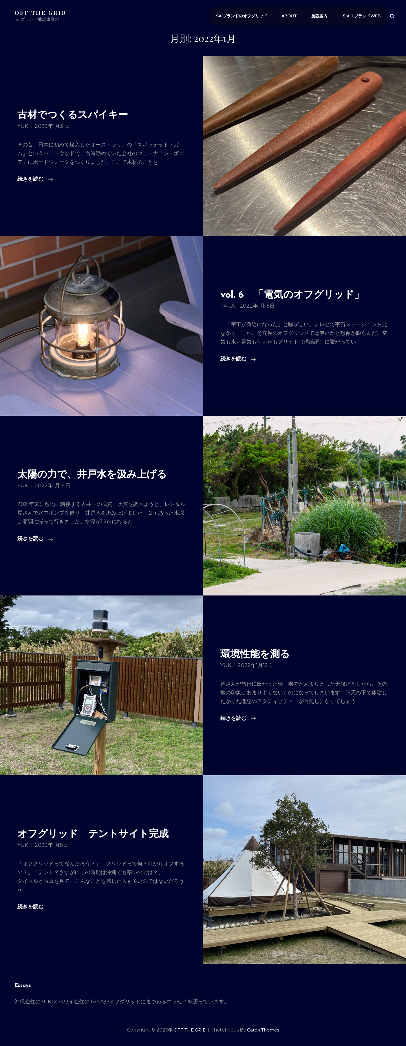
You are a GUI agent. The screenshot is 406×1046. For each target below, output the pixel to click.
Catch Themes (264, 1030)
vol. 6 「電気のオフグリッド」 (298, 295)
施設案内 (321, 16)
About (292, 16)
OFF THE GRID (40, 12)
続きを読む (35, 179)
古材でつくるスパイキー (77, 115)
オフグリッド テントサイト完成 (99, 834)
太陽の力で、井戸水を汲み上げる (98, 474)
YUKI (23, 126)
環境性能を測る (258, 654)
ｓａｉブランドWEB (362, 16)
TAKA (227, 306)
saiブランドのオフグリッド (246, 16)
